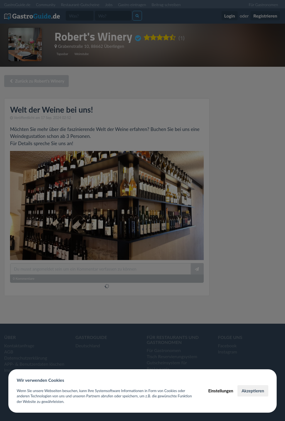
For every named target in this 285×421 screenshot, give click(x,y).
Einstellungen (220, 390)
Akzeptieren (253, 390)
